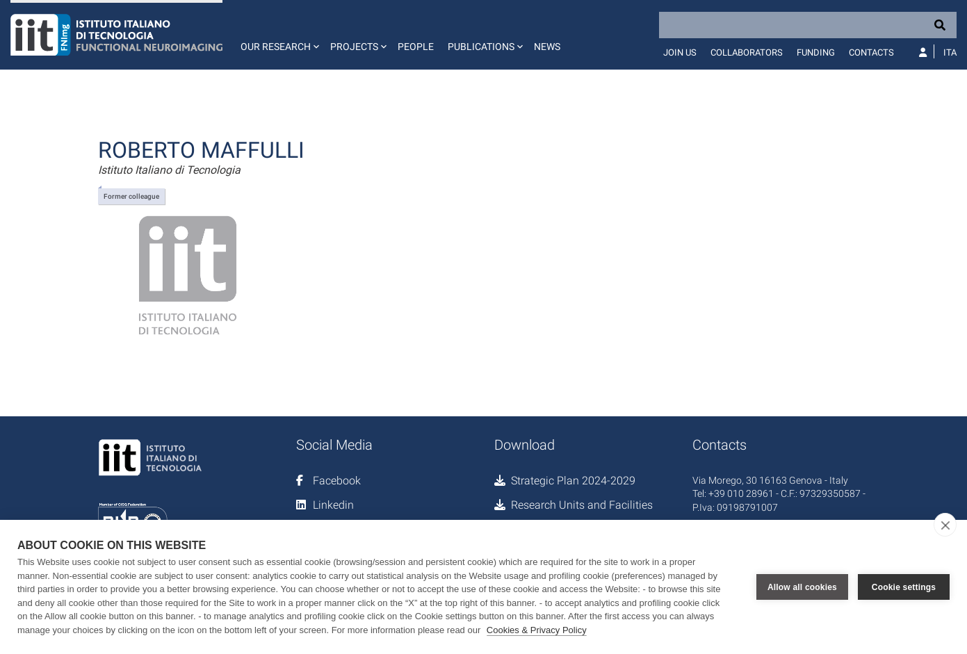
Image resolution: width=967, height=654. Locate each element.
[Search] (808, 25)
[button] (278, 35)
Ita (950, 52)
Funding (816, 52)
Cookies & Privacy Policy (537, 630)
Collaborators (746, 52)
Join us (680, 52)
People (416, 46)
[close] (945, 525)
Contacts (871, 52)
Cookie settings (904, 587)
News (547, 46)
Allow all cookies (802, 587)
